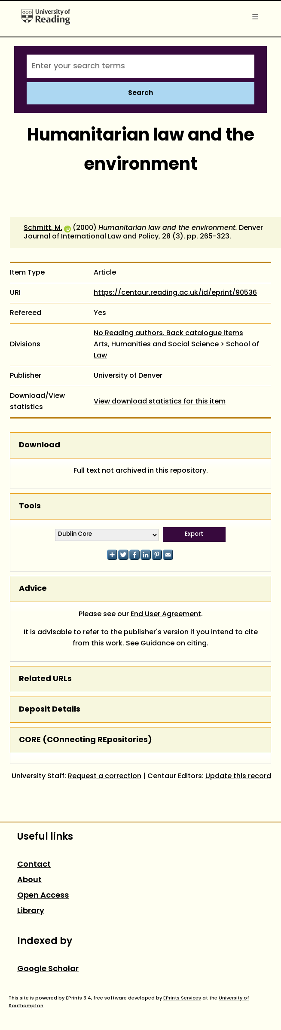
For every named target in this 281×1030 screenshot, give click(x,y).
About (29, 880)
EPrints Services (182, 998)
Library (30, 911)
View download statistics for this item (160, 401)
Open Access (43, 895)
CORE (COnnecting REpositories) (85, 740)
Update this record (238, 776)
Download (39, 445)
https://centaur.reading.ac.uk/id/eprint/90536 (175, 293)
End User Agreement (166, 614)
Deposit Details (49, 709)
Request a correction (104, 776)
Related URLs (45, 679)
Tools (30, 506)
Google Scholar (48, 969)
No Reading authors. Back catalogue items (168, 333)
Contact (34, 864)
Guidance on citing (173, 643)
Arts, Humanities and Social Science (156, 344)
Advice (33, 589)
